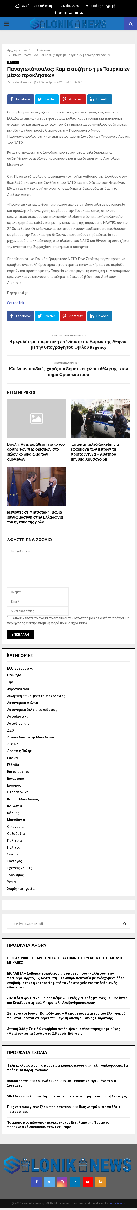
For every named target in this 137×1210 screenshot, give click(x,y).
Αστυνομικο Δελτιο (22, 703)
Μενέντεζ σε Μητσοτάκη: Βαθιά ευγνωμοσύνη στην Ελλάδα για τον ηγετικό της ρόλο (35, 517)
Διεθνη (12, 744)
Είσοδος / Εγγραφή (100, 6)
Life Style (14, 675)
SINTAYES (14, 1096)
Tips (10, 682)
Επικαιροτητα (18, 772)
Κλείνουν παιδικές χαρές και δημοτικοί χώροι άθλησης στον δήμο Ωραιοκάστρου (68, 372)
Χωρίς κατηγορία (21, 889)
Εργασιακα (15, 778)
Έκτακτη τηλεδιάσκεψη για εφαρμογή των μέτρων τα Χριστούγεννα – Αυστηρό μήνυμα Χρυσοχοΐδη (95, 451)
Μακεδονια (16, 820)
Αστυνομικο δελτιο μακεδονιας (32, 710)
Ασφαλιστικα (17, 716)
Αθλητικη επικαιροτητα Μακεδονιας (36, 696)
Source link (15, 303)
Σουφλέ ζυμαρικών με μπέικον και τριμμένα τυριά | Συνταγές (78, 1096)
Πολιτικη (14, 847)
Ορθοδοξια (16, 834)
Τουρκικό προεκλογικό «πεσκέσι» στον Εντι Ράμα (47, 1122)
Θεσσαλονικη (17, 792)
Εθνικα (12, 758)
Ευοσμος (14, 785)
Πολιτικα (13, 62)
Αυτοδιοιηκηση (19, 723)
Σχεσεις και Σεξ (19, 868)
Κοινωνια (14, 806)
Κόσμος (13, 813)
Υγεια (11, 882)
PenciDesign (117, 1203)
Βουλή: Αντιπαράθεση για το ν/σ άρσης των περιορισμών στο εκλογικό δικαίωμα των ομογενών (36, 451)
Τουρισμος (15, 875)
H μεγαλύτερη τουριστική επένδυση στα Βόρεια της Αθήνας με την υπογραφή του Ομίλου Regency (68, 344)
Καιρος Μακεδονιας (23, 799)
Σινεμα (12, 854)
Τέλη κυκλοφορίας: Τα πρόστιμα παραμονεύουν (45, 1065)
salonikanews (22, 82)
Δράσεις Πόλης (19, 751)
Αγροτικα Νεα (18, 689)
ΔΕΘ (10, 730)
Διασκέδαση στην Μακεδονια (30, 737)
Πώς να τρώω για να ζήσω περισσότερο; (39, 1107)
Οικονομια (15, 827)
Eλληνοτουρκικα (20, 668)
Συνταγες (14, 861)
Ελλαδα (13, 765)
